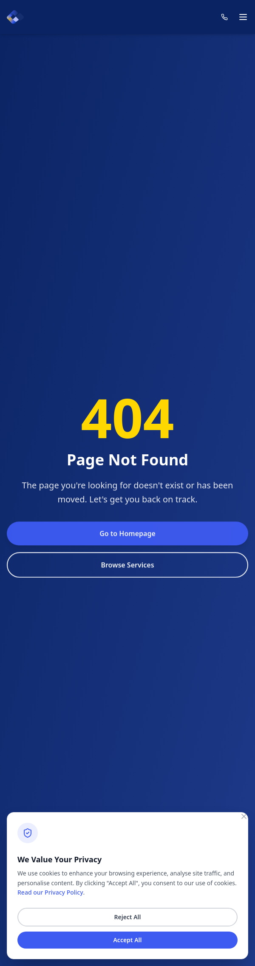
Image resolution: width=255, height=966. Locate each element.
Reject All (127, 917)
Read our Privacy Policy (50, 892)
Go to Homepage (127, 550)
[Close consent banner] (244, 816)
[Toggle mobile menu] (243, 17)
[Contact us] (224, 17)
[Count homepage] (15, 17)
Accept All (127, 940)
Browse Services (127, 581)
